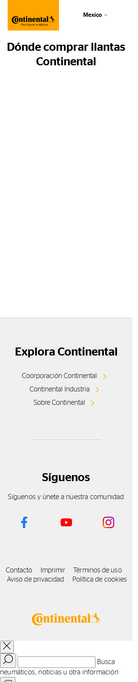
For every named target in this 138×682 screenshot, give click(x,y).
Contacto (19, 570)
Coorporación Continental (59, 376)
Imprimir (53, 570)
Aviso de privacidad (35, 579)
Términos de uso (97, 570)
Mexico (92, 15)
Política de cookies (99, 579)
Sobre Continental (59, 402)
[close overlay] (7, 647)
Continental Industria (60, 389)
